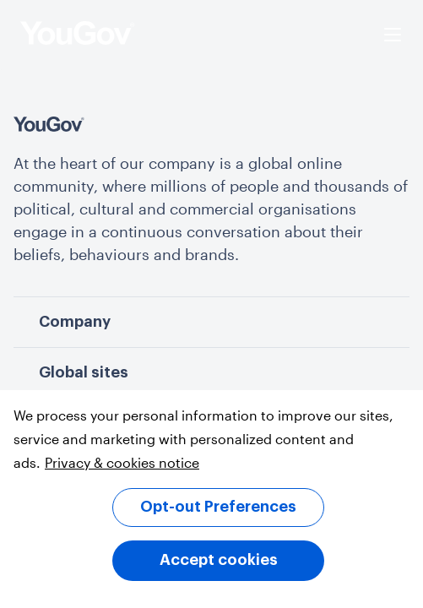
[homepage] (77, 34)
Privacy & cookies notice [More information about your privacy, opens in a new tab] (122, 462)
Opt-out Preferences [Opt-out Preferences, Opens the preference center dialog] (218, 506)
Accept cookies (219, 559)
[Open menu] (392, 34)
